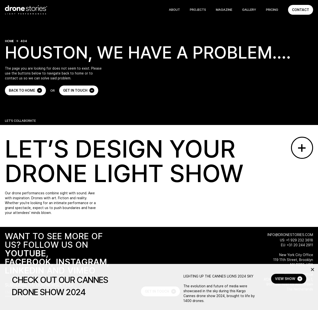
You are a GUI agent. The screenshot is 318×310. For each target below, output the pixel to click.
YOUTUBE (25, 253)
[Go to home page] (26, 9)
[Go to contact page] (302, 148)
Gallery (249, 10)
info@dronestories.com (290, 235)
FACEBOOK (28, 262)
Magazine (224, 10)
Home (9, 41)
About (174, 10)
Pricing (272, 10)
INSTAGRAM (81, 262)
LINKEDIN (24, 270)
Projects (198, 10)
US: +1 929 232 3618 (296, 240)
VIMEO (82, 270)
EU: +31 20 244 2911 (297, 245)
